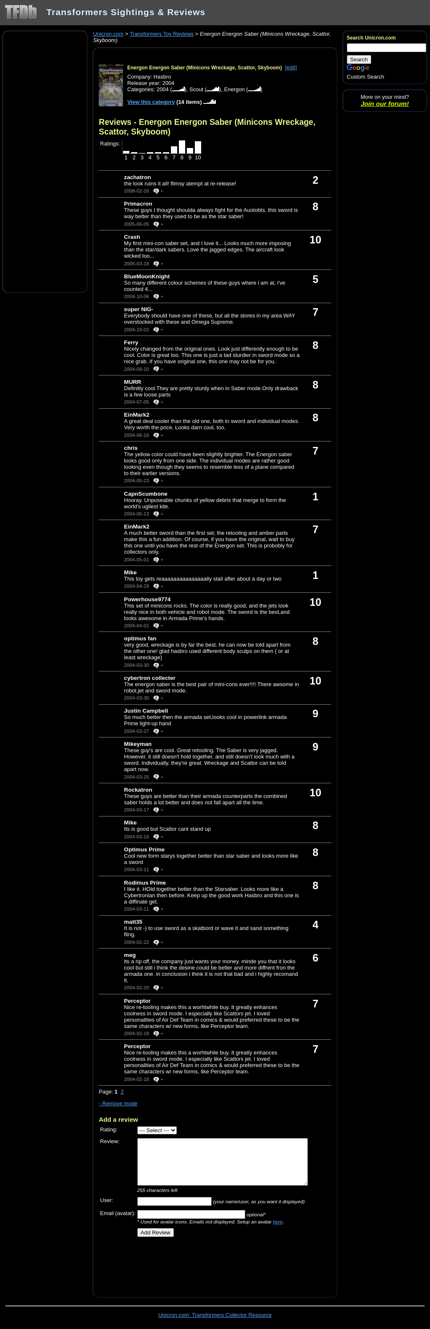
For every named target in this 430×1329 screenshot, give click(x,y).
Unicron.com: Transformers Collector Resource (215, 1315)
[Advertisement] (45, 161)
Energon (234, 89)
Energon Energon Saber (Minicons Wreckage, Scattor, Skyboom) (204, 68)
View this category (151, 102)
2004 (163, 89)
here (278, 1221)
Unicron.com (108, 34)
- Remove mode (118, 1103)
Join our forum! (385, 103)
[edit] (291, 67)
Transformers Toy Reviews (162, 34)
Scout (196, 89)
